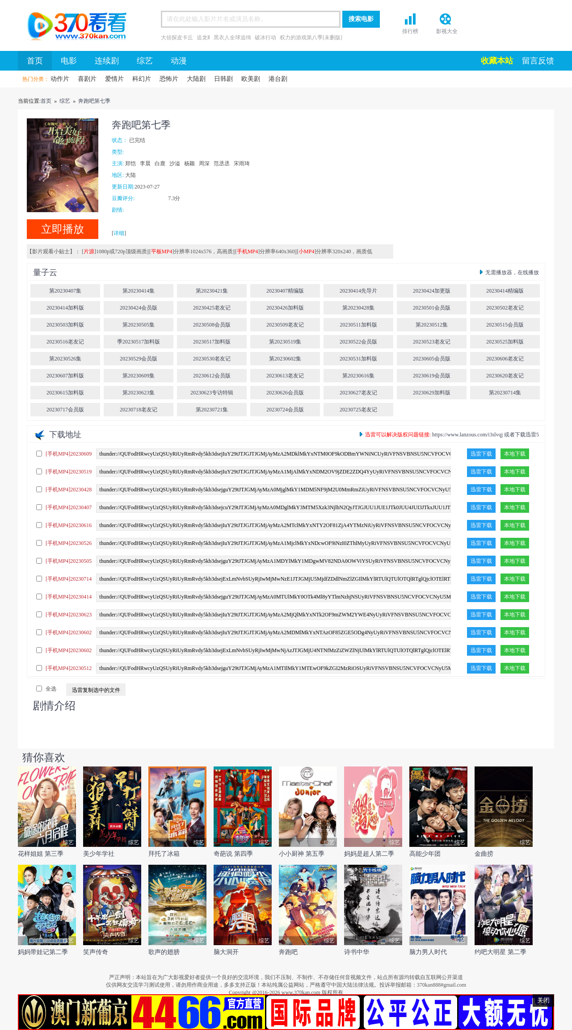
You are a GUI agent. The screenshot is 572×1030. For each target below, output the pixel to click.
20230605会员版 (431, 359)
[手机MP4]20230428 (69, 489)
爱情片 (114, 78)
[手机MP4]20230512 (69, 668)
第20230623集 (138, 392)
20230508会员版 (212, 325)
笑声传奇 (95, 952)
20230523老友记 (431, 342)
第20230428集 (358, 308)
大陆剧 (196, 78)
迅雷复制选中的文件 (96, 690)
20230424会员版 (138, 308)
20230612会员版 (212, 376)
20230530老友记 (212, 359)
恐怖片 (169, 78)
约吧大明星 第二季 (500, 952)
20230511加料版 (358, 325)
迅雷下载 (481, 454)
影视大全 (447, 31)
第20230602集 (285, 359)
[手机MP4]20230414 (69, 597)
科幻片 (141, 78)
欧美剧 (250, 78)
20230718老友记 (138, 409)
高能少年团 (425, 853)
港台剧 (278, 78)
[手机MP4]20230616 (69, 525)
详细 (119, 233)
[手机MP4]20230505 (69, 561)
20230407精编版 (285, 291)
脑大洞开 (226, 952)
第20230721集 (212, 409)
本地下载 (515, 454)
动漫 (179, 60)
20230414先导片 (358, 291)
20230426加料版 (285, 308)
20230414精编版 (505, 291)
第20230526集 (65, 359)
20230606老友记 (505, 359)
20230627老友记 (358, 392)
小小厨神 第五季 (301, 853)
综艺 (145, 60)
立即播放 (62, 229)
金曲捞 (484, 853)
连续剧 (107, 60)
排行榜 (410, 31)
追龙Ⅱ (203, 37)
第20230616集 (358, 376)
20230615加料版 (65, 392)
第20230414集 (138, 291)
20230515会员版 (505, 325)
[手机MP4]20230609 (69, 454)
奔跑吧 (288, 952)
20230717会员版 (65, 409)
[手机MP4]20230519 (69, 472)
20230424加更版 (431, 291)
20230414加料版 (65, 308)
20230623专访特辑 (211, 392)
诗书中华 (356, 952)
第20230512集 (432, 325)
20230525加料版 (505, 342)
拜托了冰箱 (164, 853)
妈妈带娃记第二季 (43, 952)
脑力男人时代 (428, 952)
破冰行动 (265, 37)
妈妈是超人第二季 (369, 853)
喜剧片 (87, 78)
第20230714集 (505, 392)
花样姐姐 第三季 (40, 853)
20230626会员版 (285, 392)
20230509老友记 (285, 325)
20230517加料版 (212, 342)
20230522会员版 (358, 342)
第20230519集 (285, 342)
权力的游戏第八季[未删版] (311, 37)
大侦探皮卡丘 (177, 37)
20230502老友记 (505, 308)
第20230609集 (138, 376)
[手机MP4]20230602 (69, 632)
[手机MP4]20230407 (69, 507)
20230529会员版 (138, 359)
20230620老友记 (505, 376)
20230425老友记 (212, 308)
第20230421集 (212, 291)
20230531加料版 (358, 359)
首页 (74, 27)
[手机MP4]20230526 (69, 543)
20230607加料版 (65, 376)
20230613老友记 (285, 376)
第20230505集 (138, 325)
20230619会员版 (431, 376)
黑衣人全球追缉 (232, 37)
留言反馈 (538, 60)
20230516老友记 (65, 342)
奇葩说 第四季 (233, 853)
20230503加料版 (65, 325)
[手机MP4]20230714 (69, 579)
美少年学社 (98, 853)
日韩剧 (223, 78)
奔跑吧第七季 (94, 101)
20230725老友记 (358, 409)
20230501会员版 (431, 308)
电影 (69, 60)
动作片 (59, 78)
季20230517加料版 (138, 342)
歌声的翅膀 (164, 952)
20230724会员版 (285, 409)
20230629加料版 (431, 392)
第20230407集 (65, 291)
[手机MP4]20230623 (69, 614)
